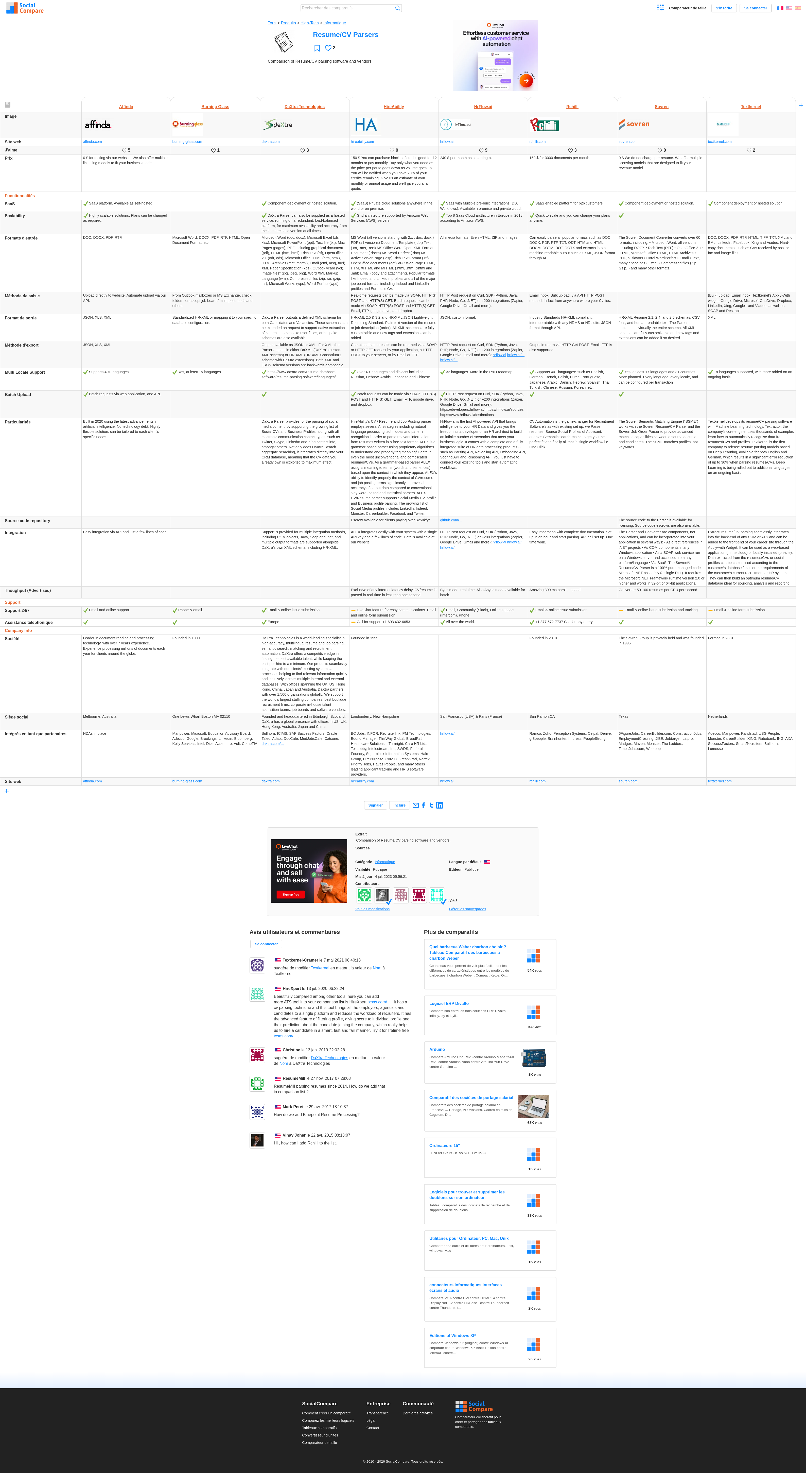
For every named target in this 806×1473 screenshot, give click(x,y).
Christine (291, 1050)
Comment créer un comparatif (326, 1413)
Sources (362, 848)
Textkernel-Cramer (300, 960)
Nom (377, 968)
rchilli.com (538, 142)
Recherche (397, 8)
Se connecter (755, 8)
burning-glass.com (187, 142)
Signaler (376, 805)
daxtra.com (271, 142)
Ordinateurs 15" (444, 1145)
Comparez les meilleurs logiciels (328, 1420)
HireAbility (394, 107)
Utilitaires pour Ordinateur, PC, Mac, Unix (469, 1238)
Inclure (400, 805)
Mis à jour (363, 877)
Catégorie (363, 862)
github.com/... (451, 520)
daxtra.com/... (273, 744)
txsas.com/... (378, 1002)
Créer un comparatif (660, 8)
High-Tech (310, 23)
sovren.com (628, 142)
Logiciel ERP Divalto (449, 1003)
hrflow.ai (447, 142)
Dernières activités (418, 1413)
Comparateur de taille (687, 8)
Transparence (377, 1413)
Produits (288, 23)
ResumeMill (294, 1078)
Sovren (662, 107)
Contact (372, 1428)
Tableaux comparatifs (319, 1428)
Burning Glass (215, 107)
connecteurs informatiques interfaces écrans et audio (465, 1288)
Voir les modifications (372, 909)
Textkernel (751, 107)
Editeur (455, 869)
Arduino (437, 1049)
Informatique (334, 23)
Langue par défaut (465, 862)
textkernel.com (720, 142)
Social (479, 1406)
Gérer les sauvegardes (467, 909)
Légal (370, 1420)
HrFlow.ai (483, 107)
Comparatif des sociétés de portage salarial (471, 1097)
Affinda (126, 107)
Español (798, 8)
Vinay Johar (294, 1135)
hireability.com (362, 142)
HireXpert (292, 988)
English (789, 8)
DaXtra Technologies (305, 107)
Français (780, 8)
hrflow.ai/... (515, 355)
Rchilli (572, 107)
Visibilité (362, 869)
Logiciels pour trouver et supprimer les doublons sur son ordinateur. (467, 1195)
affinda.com (92, 142)
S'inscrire (724, 8)
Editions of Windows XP (452, 1335)
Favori (317, 48)
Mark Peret (293, 1107)
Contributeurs (367, 884)
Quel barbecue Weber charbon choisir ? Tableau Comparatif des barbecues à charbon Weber (467, 953)
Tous (272, 23)
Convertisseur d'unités (320, 1435)
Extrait (361, 834)
